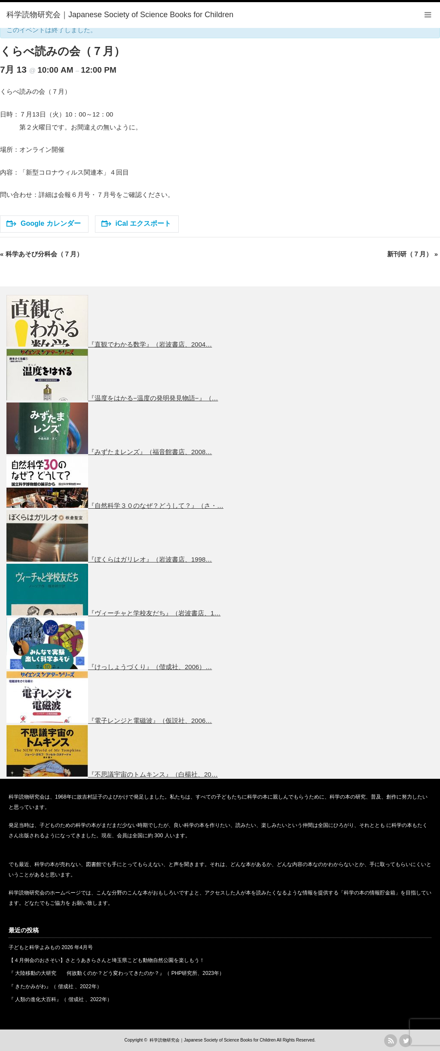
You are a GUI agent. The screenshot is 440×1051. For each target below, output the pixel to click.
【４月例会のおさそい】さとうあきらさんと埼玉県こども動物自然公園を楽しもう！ (107, 960)
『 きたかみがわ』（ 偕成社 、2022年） (55, 986)
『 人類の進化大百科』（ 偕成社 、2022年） (60, 999)
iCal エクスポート (136, 223)
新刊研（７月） (412, 254)
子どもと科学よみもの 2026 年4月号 (51, 947)
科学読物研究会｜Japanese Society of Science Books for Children (212, 1040)
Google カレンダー (43, 223)
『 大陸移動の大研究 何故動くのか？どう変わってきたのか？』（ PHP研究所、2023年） (116, 973)
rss (390, 1040)
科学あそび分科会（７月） (41, 254)
